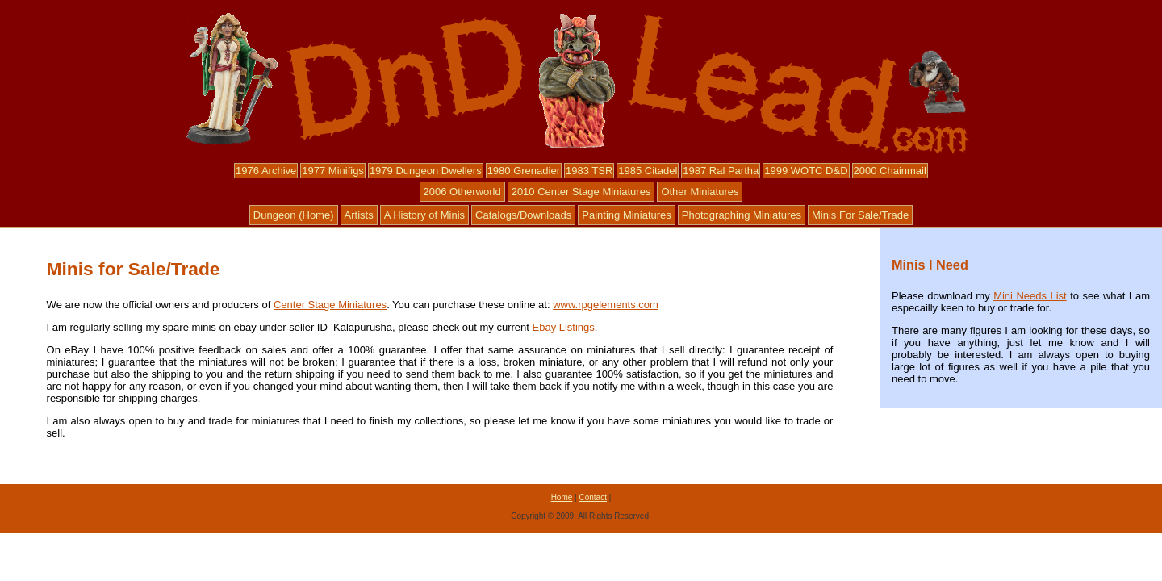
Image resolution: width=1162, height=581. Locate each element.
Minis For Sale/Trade (860, 215)
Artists (359, 215)
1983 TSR (589, 171)
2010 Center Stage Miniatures (581, 192)
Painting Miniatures (626, 215)
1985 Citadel (647, 171)
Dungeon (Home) (293, 215)
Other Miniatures (699, 192)
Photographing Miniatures (741, 215)
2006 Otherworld (462, 192)
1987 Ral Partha (721, 171)
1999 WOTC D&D (805, 171)
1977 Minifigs (333, 171)
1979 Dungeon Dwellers (426, 171)
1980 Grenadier (523, 171)
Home (562, 497)
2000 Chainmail (890, 171)
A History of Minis (424, 215)
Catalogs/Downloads (523, 215)
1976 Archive (266, 171)
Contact (592, 497)
